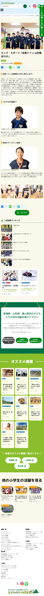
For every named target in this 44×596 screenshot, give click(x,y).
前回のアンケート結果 (31, 547)
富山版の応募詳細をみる (34, 340)
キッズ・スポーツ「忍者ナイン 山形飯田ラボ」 (32, 15)
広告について (4, 575)
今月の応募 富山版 (6, 556)
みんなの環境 (4, 535)
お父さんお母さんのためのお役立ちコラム (12, 546)
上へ (36, 591)
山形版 (28, 460)
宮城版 (11, 460)
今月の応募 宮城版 (31, 533)
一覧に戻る (23, 213)
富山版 (20, 466)
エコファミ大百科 (5, 540)
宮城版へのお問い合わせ (32, 537)
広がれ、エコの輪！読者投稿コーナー (11, 542)
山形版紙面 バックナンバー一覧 (34, 544)
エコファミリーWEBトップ (6, 15)
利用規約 (3, 573)
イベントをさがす (5, 549)
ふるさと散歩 (4, 537)
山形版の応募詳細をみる (21, 340)
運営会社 (3, 576)
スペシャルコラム (5, 544)
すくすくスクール (5, 532)
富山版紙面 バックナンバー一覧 (9, 554)
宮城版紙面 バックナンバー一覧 (34, 532)
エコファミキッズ (17, 15)
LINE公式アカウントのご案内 (9, 566)
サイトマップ (4, 571)
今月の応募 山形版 (31, 545)
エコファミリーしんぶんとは (8, 568)
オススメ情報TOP (30, 535)
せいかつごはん (5, 539)
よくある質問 (4, 569)
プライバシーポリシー (7, 578)
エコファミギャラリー (7, 548)
